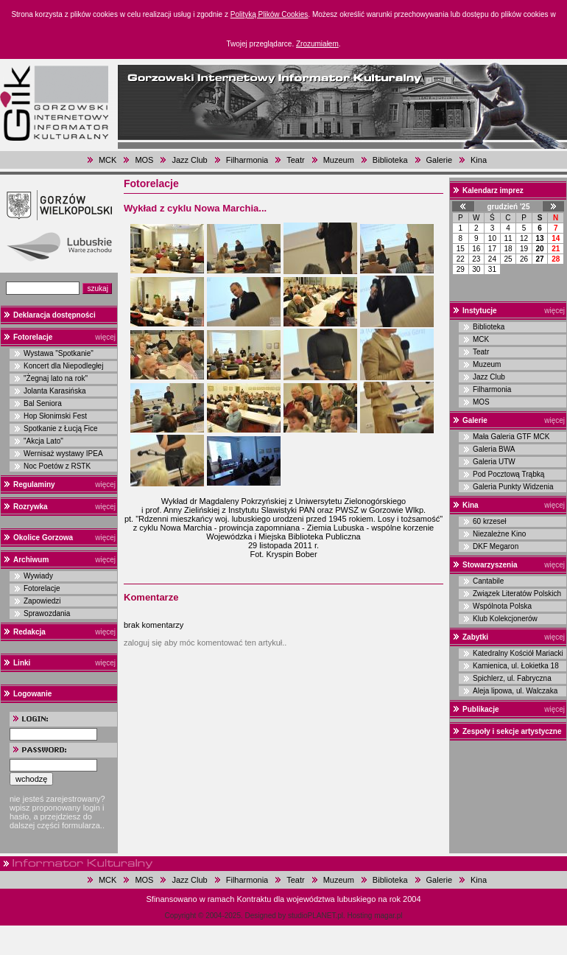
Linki (21, 663)
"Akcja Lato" (43, 441)
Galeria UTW (494, 462)
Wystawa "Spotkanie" (59, 353)
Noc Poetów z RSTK (57, 466)
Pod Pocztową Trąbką (508, 474)
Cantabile (488, 581)
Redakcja (29, 632)
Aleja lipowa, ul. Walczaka (515, 691)
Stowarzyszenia (489, 565)
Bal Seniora (43, 403)
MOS (144, 159)
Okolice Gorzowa (43, 538)
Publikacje (480, 709)
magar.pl (388, 916)
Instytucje (479, 311)
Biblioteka (390, 159)
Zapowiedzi (42, 601)
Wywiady (38, 576)
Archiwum (31, 560)
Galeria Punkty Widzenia (513, 487)
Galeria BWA (494, 449)
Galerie (439, 159)
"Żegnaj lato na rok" (56, 378)
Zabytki (475, 637)
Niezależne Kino (499, 534)
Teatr (295, 159)
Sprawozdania (47, 613)
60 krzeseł (490, 521)
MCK (107, 159)
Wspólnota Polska (502, 606)
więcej (105, 337)
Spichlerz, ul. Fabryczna (512, 678)
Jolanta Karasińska (55, 391)
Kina (479, 159)
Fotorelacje (32, 337)
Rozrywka (30, 507)
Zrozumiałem (317, 44)
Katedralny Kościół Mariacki (518, 653)
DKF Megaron (495, 546)
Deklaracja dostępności (54, 315)
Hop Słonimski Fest (55, 416)
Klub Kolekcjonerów (505, 619)
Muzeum (338, 159)
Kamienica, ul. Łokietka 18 (516, 666)
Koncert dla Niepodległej (63, 366)
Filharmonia (247, 159)
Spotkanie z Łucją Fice (61, 428)
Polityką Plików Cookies (269, 14)
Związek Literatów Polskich (517, 594)
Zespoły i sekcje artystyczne (512, 731)
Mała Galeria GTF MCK (511, 437)
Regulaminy (34, 484)
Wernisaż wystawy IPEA (63, 453)
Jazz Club (189, 159)
